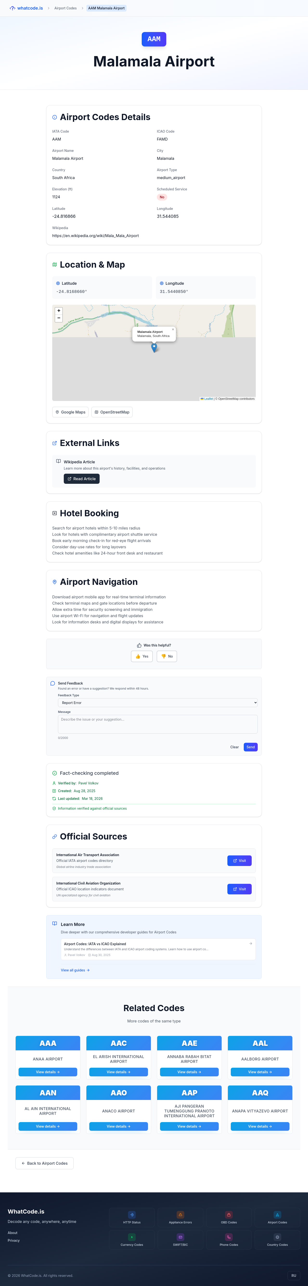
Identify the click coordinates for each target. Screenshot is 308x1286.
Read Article (82, 478)
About (12, 1233)
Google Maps (70, 412)
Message (64, 712)
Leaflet (207, 399)
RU (294, 1275)
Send (251, 747)
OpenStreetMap (112, 412)
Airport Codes (65, 8)
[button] (154, 348)
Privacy (14, 1240)
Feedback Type (68, 695)
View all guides (75, 970)
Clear (234, 747)
